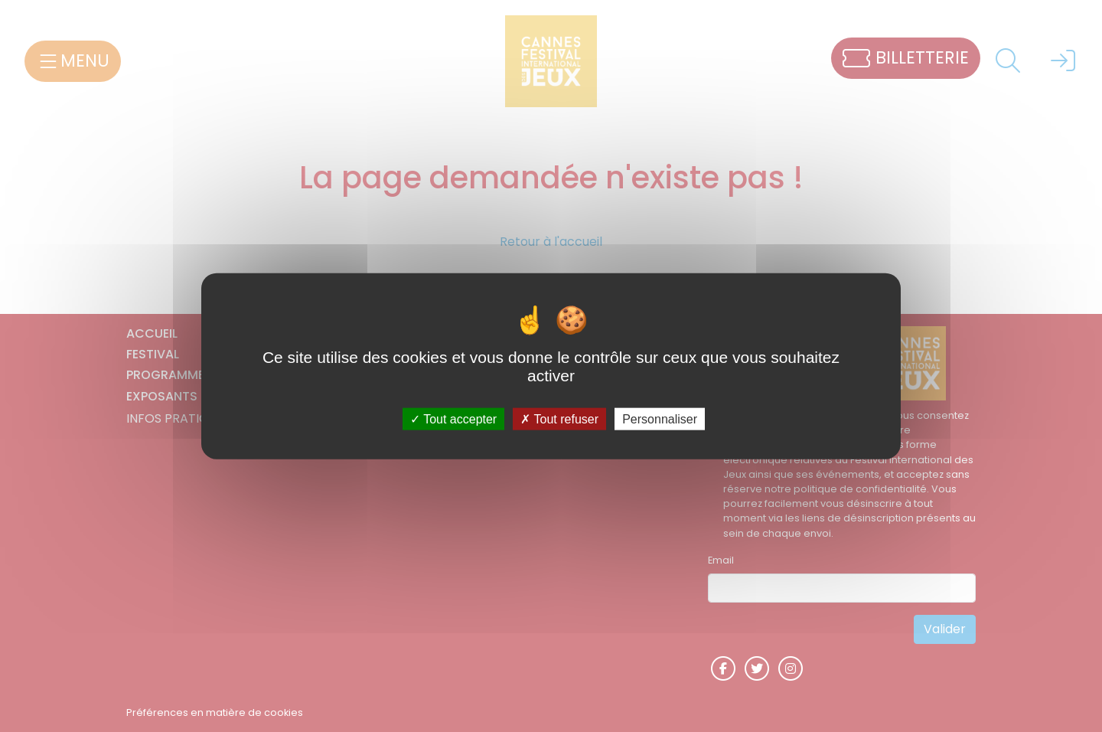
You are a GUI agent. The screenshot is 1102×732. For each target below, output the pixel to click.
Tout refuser (559, 418)
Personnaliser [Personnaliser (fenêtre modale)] (659, 418)
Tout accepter (453, 418)
